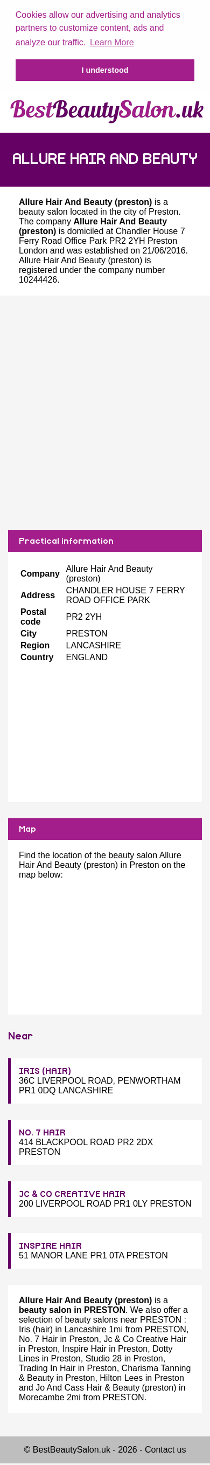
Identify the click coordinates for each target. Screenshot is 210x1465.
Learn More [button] (112, 42)
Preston (163, 210)
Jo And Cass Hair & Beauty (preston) (106, 1386)
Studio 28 (104, 1357)
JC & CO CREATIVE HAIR (72, 1193)
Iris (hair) (36, 1328)
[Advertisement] (101, 412)
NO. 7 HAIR (42, 1131)
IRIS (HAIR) (45, 1070)
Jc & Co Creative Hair (144, 1338)
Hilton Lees (121, 1376)
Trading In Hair (47, 1367)
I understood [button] (104, 70)
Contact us (165, 1448)
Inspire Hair (84, 1347)
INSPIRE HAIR (50, 1245)
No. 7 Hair (38, 1338)
